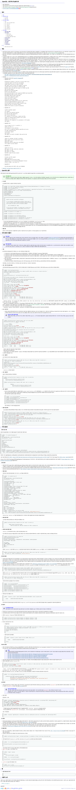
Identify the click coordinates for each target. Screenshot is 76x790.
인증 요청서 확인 (9, 35)
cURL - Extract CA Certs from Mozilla (58, 730)
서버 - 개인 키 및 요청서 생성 (10, 22)
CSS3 (20, 788)
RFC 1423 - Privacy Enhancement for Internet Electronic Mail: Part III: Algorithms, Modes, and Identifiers (27, 656)
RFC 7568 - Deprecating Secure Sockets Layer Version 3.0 (16, 74)
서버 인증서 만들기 (6, 20)
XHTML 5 (16, 788)
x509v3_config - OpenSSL (64, 457)
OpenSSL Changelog (17, 78)
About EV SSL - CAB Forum (27, 722)
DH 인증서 (6, 39)
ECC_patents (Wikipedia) (26, 63)
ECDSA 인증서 (7, 37)
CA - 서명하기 (7, 25)
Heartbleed (8, 69)
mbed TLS (67, 66)
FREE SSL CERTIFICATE (53, 237)
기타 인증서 (5, 30)
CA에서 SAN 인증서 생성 (11, 36)
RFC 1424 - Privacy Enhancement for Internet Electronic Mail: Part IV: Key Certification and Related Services (28, 657)
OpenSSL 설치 (5, 16)
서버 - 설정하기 (7, 27)
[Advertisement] (70, 5)
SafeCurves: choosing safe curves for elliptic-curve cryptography (45, 563)
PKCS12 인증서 (7, 40)
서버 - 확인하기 (7, 26)
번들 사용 (6, 18)
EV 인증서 (6, 42)
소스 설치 (6, 17)
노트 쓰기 (2, 786)
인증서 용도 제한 (7, 31)
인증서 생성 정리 (7, 29)
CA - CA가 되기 (7, 23)
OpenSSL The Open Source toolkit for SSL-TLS (12, 168)
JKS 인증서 (7, 41)
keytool (21, 686)
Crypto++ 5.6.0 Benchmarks (8, 562)
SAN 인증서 (7, 32)
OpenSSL (14, 7)
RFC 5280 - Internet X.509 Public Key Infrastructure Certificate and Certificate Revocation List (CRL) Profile (28, 457)
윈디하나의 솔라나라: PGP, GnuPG (54, 52)
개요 (3, 15)
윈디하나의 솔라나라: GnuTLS (26, 68)
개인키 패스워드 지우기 (9, 46)
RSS (7, 788)
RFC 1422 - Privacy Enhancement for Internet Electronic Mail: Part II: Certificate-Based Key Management (27, 655)
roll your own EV (11, 726)
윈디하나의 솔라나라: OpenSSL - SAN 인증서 (37, 304)
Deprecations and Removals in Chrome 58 (60, 467)
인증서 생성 (9, 34)
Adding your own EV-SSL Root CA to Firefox (22, 726)
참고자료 (11, 561)
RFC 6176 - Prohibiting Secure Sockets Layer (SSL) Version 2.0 (17, 75)
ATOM (11, 788)
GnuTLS (38, 66)
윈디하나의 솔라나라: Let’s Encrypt (54, 238)
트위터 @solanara (9, 8)
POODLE (19, 71)
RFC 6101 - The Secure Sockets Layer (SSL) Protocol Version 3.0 (39, 74)
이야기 (26, 7)
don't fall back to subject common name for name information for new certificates (36, 469)
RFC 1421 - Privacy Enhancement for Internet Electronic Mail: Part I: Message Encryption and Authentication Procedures (30, 654)
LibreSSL (21, 69)
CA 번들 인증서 (7, 44)
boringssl (14, 70)
